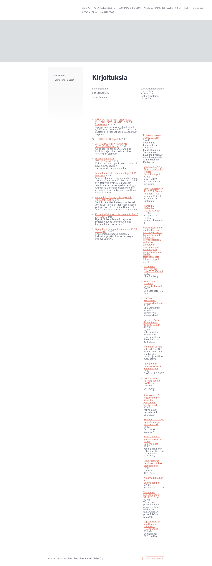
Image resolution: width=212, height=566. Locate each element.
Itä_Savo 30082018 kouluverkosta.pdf (153, 300)
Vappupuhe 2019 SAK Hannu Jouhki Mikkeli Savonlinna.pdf (153, 170)
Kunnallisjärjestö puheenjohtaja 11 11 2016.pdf (116, 230)
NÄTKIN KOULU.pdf (107, 139)
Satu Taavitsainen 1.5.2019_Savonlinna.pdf (153, 191)
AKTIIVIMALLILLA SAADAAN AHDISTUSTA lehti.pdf (111, 145)
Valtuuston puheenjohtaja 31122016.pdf (151, 495)
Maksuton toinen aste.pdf (153, 348)
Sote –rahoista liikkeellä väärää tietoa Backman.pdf (153, 440)
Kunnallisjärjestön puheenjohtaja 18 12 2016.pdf (116, 215)
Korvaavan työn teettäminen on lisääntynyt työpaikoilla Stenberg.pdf (151, 400)
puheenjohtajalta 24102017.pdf (104, 159)
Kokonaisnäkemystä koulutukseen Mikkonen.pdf (154, 422)
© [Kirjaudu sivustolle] (49, 558)
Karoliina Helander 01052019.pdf (152, 208)
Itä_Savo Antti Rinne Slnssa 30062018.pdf (151, 322)
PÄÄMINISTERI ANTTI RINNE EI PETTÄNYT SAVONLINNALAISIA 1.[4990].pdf (114, 122)
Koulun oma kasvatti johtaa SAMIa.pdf (152, 381)
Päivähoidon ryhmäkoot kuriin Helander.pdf (153, 366)
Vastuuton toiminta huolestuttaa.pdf (153, 283)
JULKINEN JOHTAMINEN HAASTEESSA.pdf (153, 269)
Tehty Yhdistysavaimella (155, 558)
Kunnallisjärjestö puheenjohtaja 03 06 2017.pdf (115, 174)
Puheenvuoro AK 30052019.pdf (152, 136)
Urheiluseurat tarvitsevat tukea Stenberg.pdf (153, 463)
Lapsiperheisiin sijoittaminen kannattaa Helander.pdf (152, 525)
